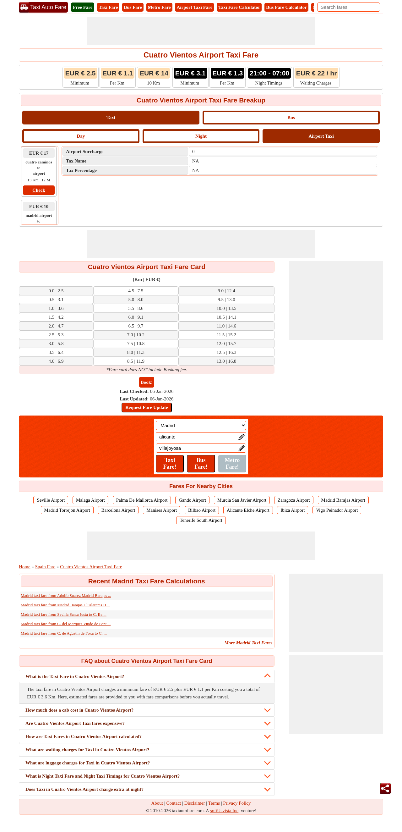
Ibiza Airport (292, 510)
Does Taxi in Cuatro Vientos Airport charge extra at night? (84, 789)
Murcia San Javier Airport (241, 500)
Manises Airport (161, 510)
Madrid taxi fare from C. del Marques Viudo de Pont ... (66, 623)
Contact (173, 803)
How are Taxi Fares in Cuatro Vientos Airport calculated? (83, 736)
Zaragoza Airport (294, 500)
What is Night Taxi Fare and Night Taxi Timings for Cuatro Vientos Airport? (102, 776)
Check (38, 190)
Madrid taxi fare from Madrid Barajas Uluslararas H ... (65, 605)
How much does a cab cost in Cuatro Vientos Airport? (79, 710)
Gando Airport (192, 500)
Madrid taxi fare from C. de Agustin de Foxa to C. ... (64, 633)
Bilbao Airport (201, 510)
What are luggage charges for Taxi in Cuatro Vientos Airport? (87, 762)
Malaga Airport (90, 500)
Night (201, 136)
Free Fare (82, 7)
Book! (147, 382)
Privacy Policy (237, 803)
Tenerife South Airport (201, 520)
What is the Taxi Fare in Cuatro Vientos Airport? (74, 676)
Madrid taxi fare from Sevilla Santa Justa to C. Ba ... (63, 614)
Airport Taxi (321, 136)
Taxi (110, 117)
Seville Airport (51, 500)
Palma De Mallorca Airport (142, 500)
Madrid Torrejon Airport (67, 510)
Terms (214, 803)
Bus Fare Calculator (286, 7)
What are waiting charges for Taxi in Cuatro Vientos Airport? (87, 749)
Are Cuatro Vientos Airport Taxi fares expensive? (75, 723)
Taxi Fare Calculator (239, 7)
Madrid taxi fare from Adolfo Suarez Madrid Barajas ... (66, 595)
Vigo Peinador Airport (337, 510)
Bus (291, 117)
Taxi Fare (108, 7)
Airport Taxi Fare (194, 7)
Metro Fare (159, 7)
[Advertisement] (201, 31)
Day (81, 136)
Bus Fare (133, 7)
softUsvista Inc (224, 810)
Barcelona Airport (118, 510)
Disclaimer (194, 803)
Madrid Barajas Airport (343, 500)
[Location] (201, 425)
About (157, 803)
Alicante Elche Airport (248, 510)
